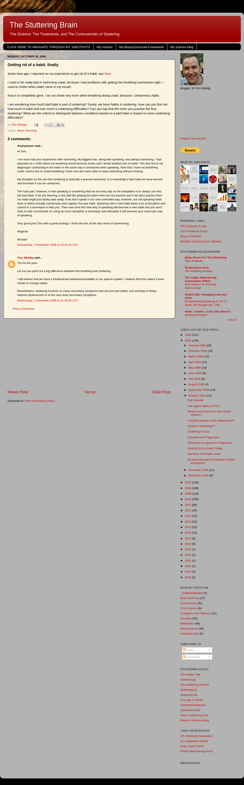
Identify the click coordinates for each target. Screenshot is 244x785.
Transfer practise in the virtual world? (211, 420)
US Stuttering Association (196, 736)
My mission (105, 47)
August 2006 (196, 384)
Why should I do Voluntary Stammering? (200, 286)
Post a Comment (23, 308)
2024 (188, 571)
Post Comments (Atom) (40, 400)
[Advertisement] (89, 354)
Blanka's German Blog (194, 720)
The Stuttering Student (194, 684)
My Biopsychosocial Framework (141, 47)
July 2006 (194, 378)
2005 (188, 334)
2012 (188, 510)
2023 (188, 566)
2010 (188, 499)
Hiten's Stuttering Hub (194, 715)
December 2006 (198, 475)
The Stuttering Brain (43, 25)
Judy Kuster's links (192, 746)
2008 (188, 488)
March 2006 (196, 356)
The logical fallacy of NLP (204, 406)
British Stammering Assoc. (197, 751)
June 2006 (195, 373)
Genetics (186, 618)
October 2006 (197, 395)
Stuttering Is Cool (197, 267)
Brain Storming (27, 130)
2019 (188, 549)
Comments (191, 657)
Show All (232, 320)
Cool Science (188, 608)
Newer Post (17, 392)
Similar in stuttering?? (201, 426)
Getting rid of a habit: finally (205, 448)
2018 (188, 543)
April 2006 (195, 362)
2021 (188, 560)
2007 (188, 482)
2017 (188, 538)
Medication (187, 623)
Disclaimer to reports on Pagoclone (210, 442)
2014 (188, 521)
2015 (188, 527)
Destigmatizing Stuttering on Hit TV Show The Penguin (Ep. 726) (206, 303)
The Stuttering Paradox (199, 271)
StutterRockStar (190, 710)
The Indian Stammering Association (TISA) (200, 279)
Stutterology (188, 679)
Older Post (161, 392)
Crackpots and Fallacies (195, 613)
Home (90, 392)
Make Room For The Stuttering (206, 257)
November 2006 (198, 470)
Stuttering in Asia (198, 431)
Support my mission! (193, 138)
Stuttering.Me (188, 694)
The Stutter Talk (190, 674)
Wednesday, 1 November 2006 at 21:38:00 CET (47, 300)
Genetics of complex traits (204, 453)
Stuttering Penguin (196, 314)
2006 (188, 340)
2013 (188, 515)
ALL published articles (194, 741)
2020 (188, 554)
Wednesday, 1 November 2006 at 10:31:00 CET (47, 244)
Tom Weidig (25, 257)
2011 (188, 504)
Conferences (188, 603)
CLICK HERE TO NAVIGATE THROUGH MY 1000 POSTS (48, 47)
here (107, 73)
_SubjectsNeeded (191, 593)
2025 (188, 577)
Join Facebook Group (194, 231)
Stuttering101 (188, 689)
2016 (188, 532)
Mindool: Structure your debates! (201, 241)
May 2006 (195, 367)
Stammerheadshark (192, 705)
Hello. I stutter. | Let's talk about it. (208, 311)
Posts (188, 649)
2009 (188, 493)
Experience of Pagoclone (203, 437)
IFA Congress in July (193, 226)
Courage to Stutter (192, 700)
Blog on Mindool (190, 236)
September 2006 (199, 389)
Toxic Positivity (193, 260)
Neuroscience (189, 628)
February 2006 (198, 350)
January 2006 (197, 345)
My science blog (182, 47)
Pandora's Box (189, 633)
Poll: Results (195, 400)
